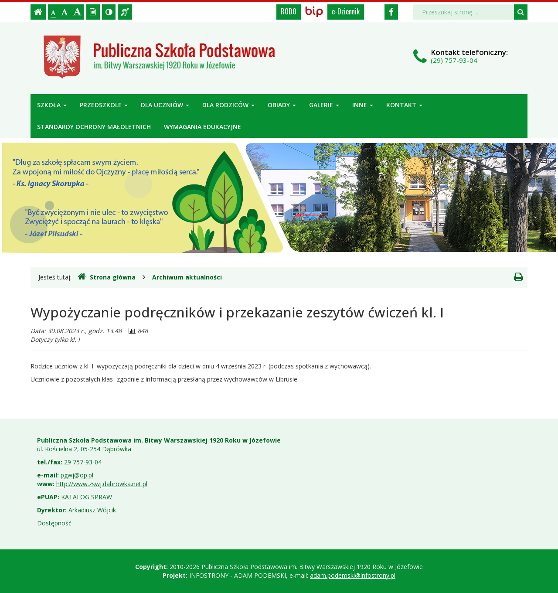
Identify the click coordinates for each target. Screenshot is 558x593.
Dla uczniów (165, 105)
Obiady (282, 105)
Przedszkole (104, 105)
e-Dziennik (346, 11)
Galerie (324, 105)
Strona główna (107, 277)
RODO (288, 11)
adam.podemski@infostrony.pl (352, 575)
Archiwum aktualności (187, 277)
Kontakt (404, 105)
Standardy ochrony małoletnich (94, 127)
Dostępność (54, 523)
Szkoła (52, 105)
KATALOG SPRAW (86, 497)
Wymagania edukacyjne (202, 127)
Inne (362, 105)
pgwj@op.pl (77, 475)
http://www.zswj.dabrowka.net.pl (101, 484)
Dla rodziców (228, 105)
